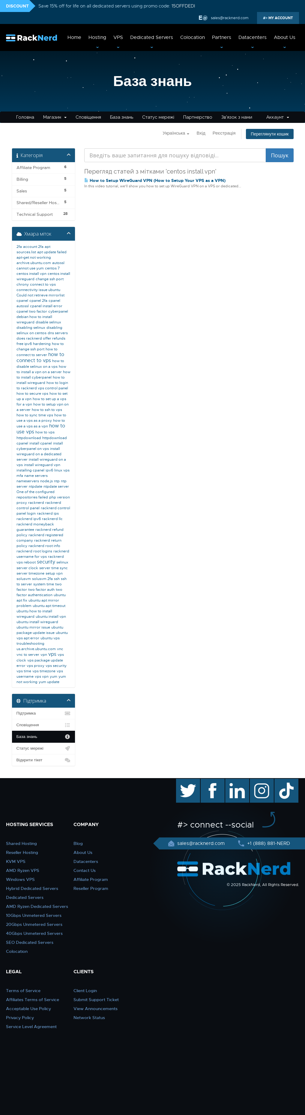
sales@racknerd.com (230, 17)
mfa (19, 475)
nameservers (27, 481)
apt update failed (52, 252)
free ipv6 (24, 343)
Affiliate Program (90, 879)
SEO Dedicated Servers (29, 942)
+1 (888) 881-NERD (268, 843)
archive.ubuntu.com (33, 262)
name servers (36, 475)
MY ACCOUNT (280, 18)
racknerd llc (52, 518)
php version (59, 497)
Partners (221, 37)
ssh (57, 578)
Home (74, 37)
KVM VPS (15, 861)
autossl (58, 262)
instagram (261, 782)
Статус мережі (158, 117)
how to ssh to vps (47, 409)
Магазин (55, 117)
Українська (176, 133)
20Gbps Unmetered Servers (34, 924)
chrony (22, 284)
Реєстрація (224, 133)
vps (52, 654)
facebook (212, 782)
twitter (183, 782)
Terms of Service (23, 990)
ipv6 (49, 470)
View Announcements (95, 1008)
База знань (121, 117)
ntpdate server (56, 486)
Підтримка (43, 713)
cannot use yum (30, 268)
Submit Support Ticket (96, 999)
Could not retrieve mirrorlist (40, 295)
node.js (46, 481)
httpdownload (28, 438)
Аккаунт (277, 117)
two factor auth (41, 589)
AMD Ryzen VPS (22, 870)
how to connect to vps (40, 358)
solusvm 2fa (42, 578)
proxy (21, 502)
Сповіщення (88, 117)
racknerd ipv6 (28, 518)
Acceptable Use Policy (28, 1008)
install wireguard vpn (42, 464)
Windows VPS (20, 879)
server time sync (53, 568)
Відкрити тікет (43, 760)
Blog (78, 843)
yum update (49, 681)
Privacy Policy (20, 1017)
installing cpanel (30, 470)
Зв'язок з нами (236, 117)
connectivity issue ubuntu (38, 289)
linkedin (234, 782)
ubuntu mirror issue (33, 627)
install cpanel (40, 443)
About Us (284, 37)
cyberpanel (58, 311)
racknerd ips (48, 513)
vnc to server (27, 654)
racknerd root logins (34, 551)
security (46, 562)
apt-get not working (33, 257)
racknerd (36, 502)
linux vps (62, 470)
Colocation (192, 37)
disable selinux (48, 322)
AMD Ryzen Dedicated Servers (37, 906)
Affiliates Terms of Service (32, 999)
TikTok (282, 782)
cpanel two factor (31, 311)
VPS (118, 37)
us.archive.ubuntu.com (36, 649)
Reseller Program (90, 888)
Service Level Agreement (31, 1026)
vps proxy (35, 665)
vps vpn (42, 676)
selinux (62, 562)
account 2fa (33, 246)
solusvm (23, 578)
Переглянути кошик (270, 134)
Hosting (97, 37)
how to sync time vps (34, 415)
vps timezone (43, 671)
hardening (42, 343)
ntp (57, 481)
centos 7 (52, 268)
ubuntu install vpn (51, 616)
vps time (23, 671)
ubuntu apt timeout (49, 605)
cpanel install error (46, 306)
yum (53, 676)
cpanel (22, 300)
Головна (25, 117)
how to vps (45, 432)
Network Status (89, 1017)
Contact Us (84, 870)
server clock (27, 568)
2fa (19, 246)
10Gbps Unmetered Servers (33, 915)
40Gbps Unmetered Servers (34, 933)
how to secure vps (32, 393)
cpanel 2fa (38, 300)
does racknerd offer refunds (40, 338)
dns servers (58, 333)
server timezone (30, 573)
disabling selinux (30, 327)
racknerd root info (44, 545)
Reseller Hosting (22, 852)
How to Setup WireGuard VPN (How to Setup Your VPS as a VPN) (155, 180)
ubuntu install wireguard (37, 622)
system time (43, 584)
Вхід (200, 133)
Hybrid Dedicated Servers (32, 888)
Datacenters (252, 37)
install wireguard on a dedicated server (38, 454)
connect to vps (43, 284)
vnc (60, 649)
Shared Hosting (21, 843)
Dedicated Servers (151, 37)
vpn (43, 654)
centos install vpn (31, 273)
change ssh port (50, 279)
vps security (56, 665)
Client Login (85, 990)
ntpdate (35, 486)
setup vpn (54, 573)
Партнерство (197, 117)
